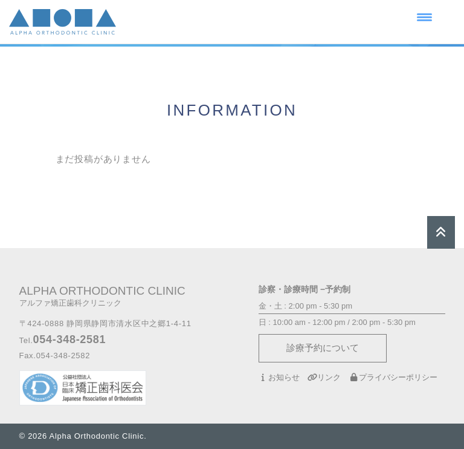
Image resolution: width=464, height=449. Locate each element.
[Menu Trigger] (424, 16)
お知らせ (279, 377)
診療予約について (322, 347)
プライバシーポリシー (393, 377)
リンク (324, 377)
